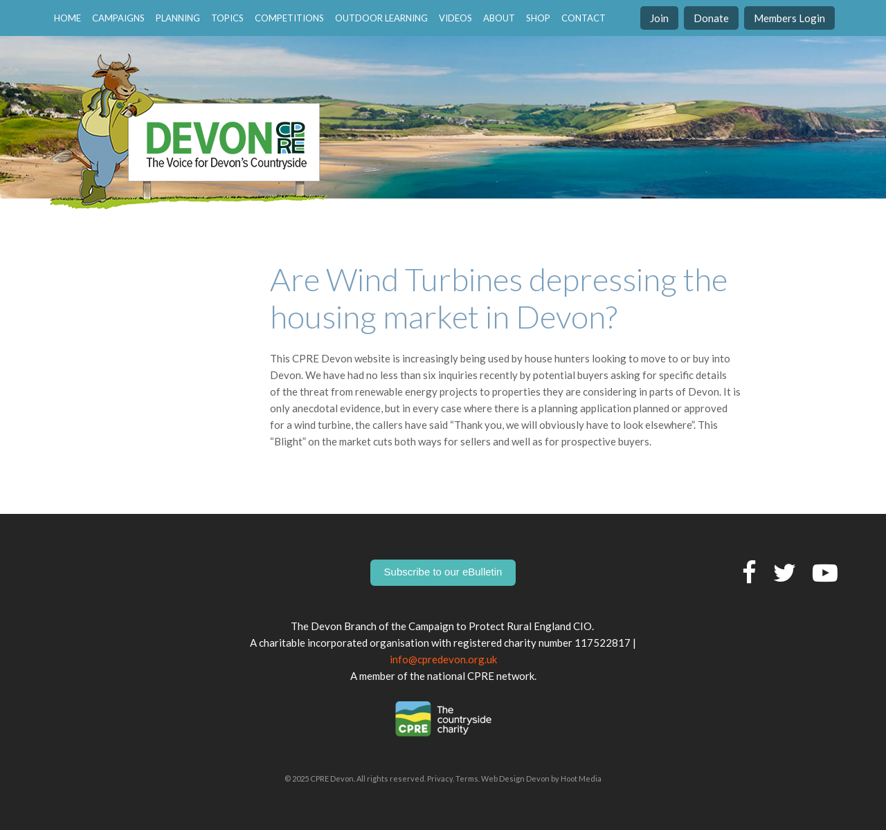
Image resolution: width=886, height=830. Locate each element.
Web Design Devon (515, 778)
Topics (227, 18)
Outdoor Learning (381, 18)
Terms (466, 778)
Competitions (289, 18)
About (499, 18)
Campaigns (118, 18)
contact (583, 18)
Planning (178, 18)
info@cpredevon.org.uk (443, 659)
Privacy (440, 778)
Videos (455, 18)
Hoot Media (581, 778)
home (67, 18)
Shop (538, 18)
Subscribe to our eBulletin (443, 572)
